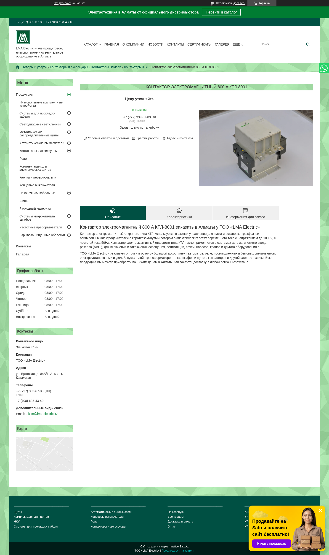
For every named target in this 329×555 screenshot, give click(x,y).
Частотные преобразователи (40, 227)
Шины (23, 201)
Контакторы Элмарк (106, 67)
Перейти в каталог (221, 12)
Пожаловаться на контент (178, 550)
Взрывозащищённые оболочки (42, 235)
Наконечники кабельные (37, 193)
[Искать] (308, 44)
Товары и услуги (34, 67)
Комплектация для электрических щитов (35, 168)
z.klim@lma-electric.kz (42, 414)
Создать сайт (62, 3)
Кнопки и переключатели (37, 177)
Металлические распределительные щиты (38, 133)
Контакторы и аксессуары (69, 67)
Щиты (18, 512)
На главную (176, 512)
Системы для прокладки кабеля (37, 114)
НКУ (16, 521)
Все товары (176, 516)
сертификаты (200, 44)
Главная (111, 44)
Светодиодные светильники (40, 124)
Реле (23, 158)
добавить (239, 3)
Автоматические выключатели (41, 143)
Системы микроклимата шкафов (37, 217)
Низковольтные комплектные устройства (41, 103)
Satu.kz (183, 546)
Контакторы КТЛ (136, 67)
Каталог (90, 44)
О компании (133, 44)
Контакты (175, 44)
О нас (172, 526)
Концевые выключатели (37, 185)
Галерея (222, 44)
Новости (155, 44)
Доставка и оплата (180, 521)
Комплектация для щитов (31, 516)
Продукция (24, 94)
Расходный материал (35, 208)
